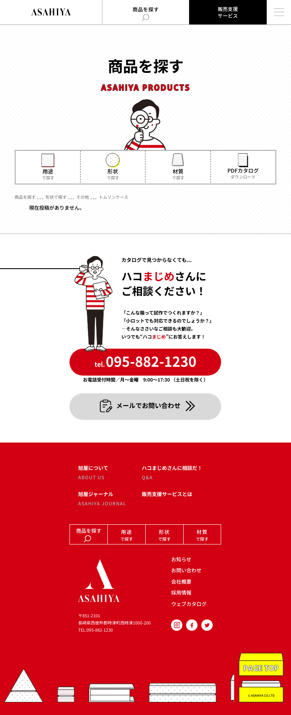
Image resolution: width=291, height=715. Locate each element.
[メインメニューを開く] (279, 12)
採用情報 (181, 592)
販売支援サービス (228, 12)
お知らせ (181, 559)
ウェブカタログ (188, 604)
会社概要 (181, 581)
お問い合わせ (186, 570)
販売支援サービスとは (166, 494)
